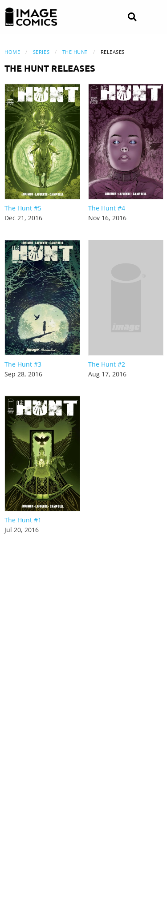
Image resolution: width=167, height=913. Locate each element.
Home (12, 51)
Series (41, 51)
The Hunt (75, 51)
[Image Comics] (31, 17)
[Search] (132, 17)
